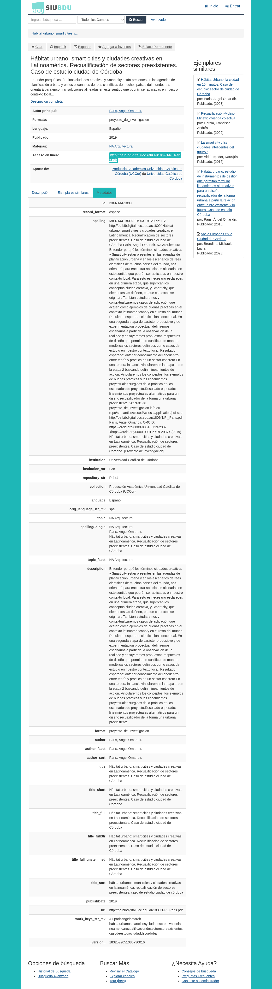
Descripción (40, 192)
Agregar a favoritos (116, 47)
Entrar (232, 6)
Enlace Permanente (157, 47)
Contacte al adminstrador (200, 981)
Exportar (84, 47)
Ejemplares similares (73, 192)
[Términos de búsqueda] (52, 20)
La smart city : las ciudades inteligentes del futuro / (215, 147)
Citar (39, 47)
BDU (36, 7)
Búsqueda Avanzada (53, 976)
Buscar (136, 20)
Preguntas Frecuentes (198, 976)
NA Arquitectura (121, 146)
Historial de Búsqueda (54, 971)
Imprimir (60, 47)
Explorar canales (122, 976)
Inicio (211, 6)
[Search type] (101, 20)
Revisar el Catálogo (124, 971)
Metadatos (104, 192)
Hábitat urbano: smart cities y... (55, 33)
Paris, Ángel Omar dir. (125, 111)
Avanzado (158, 20)
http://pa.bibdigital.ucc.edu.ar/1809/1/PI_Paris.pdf (145, 157)
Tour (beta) (118, 981)
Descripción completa (46, 101)
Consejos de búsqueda (199, 971)
